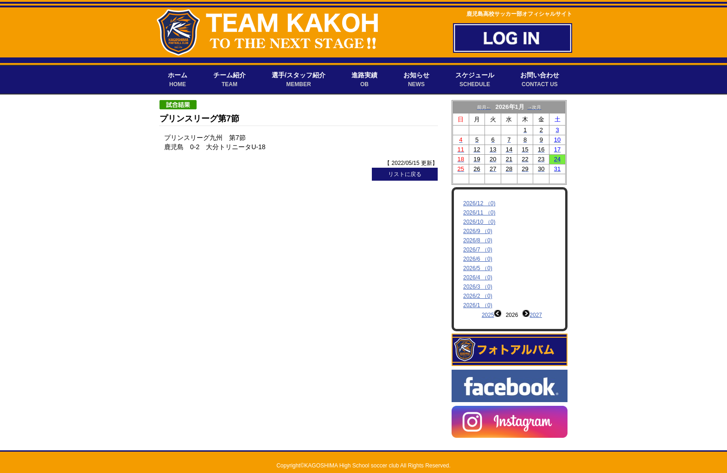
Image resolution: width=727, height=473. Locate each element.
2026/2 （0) (477, 296)
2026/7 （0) (477, 249)
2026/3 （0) (477, 287)
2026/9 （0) (477, 231)
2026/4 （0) (477, 277)
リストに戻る (404, 174)
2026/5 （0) (477, 268)
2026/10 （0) (479, 222)
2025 (488, 315)
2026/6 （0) (477, 259)
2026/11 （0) (479, 212)
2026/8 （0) (477, 240)
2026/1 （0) (477, 305)
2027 (535, 315)
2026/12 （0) (479, 203)
